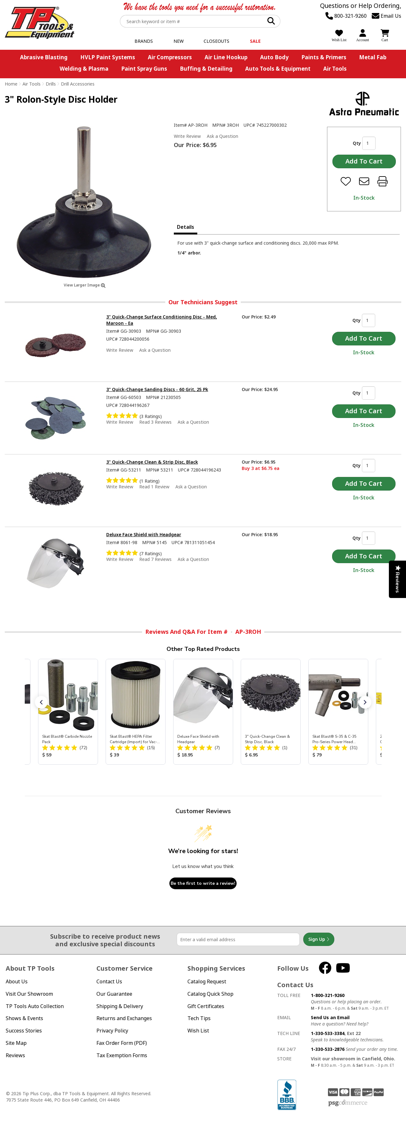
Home (11, 84)
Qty (357, 143)
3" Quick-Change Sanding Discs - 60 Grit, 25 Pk (157, 389)
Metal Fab (372, 57)
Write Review (187, 136)
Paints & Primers (323, 57)
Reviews (15, 1055)
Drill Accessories (78, 84)
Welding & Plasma (84, 68)
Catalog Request (206, 981)
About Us (17, 981)
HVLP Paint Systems (107, 57)
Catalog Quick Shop (210, 993)
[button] (41, 702)
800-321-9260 (346, 16)
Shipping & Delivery (119, 1006)
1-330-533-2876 (327, 1049)
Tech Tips (199, 1018)
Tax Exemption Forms (121, 1055)
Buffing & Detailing (206, 68)
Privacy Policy (112, 1030)
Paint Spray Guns (144, 68)
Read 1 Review (154, 487)
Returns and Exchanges (124, 1018)
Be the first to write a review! (203, 883)
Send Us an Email (330, 1017)
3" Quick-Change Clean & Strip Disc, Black (152, 462)
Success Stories (24, 1030)
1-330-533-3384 (327, 1033)
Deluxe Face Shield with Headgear (143, 534)
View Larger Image (85, 285)
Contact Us (109, 981)
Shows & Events (24, 1018)
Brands (143, 41)
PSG (348, 1103)
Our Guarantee (114, 993)
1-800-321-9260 (327, 995)
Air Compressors (170, 57)
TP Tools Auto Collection (35, 1006)
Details (185, 226)
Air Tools (335, 68)
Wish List (198, 1030)
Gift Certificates (205, 1006)
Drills (51, 84)
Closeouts (216, 41)
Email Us (386, 16)
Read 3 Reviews (155, 422)
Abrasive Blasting (44, 57)
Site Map (16, 1042)
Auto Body (274, 57)
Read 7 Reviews (155, 559)
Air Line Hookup (226, 57)
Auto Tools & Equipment (278, 68)
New (179, 41)
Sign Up (318, 939)
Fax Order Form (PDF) (121, 1042)
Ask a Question (222, 136)
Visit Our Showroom (29, 993)
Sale (255, 41)
